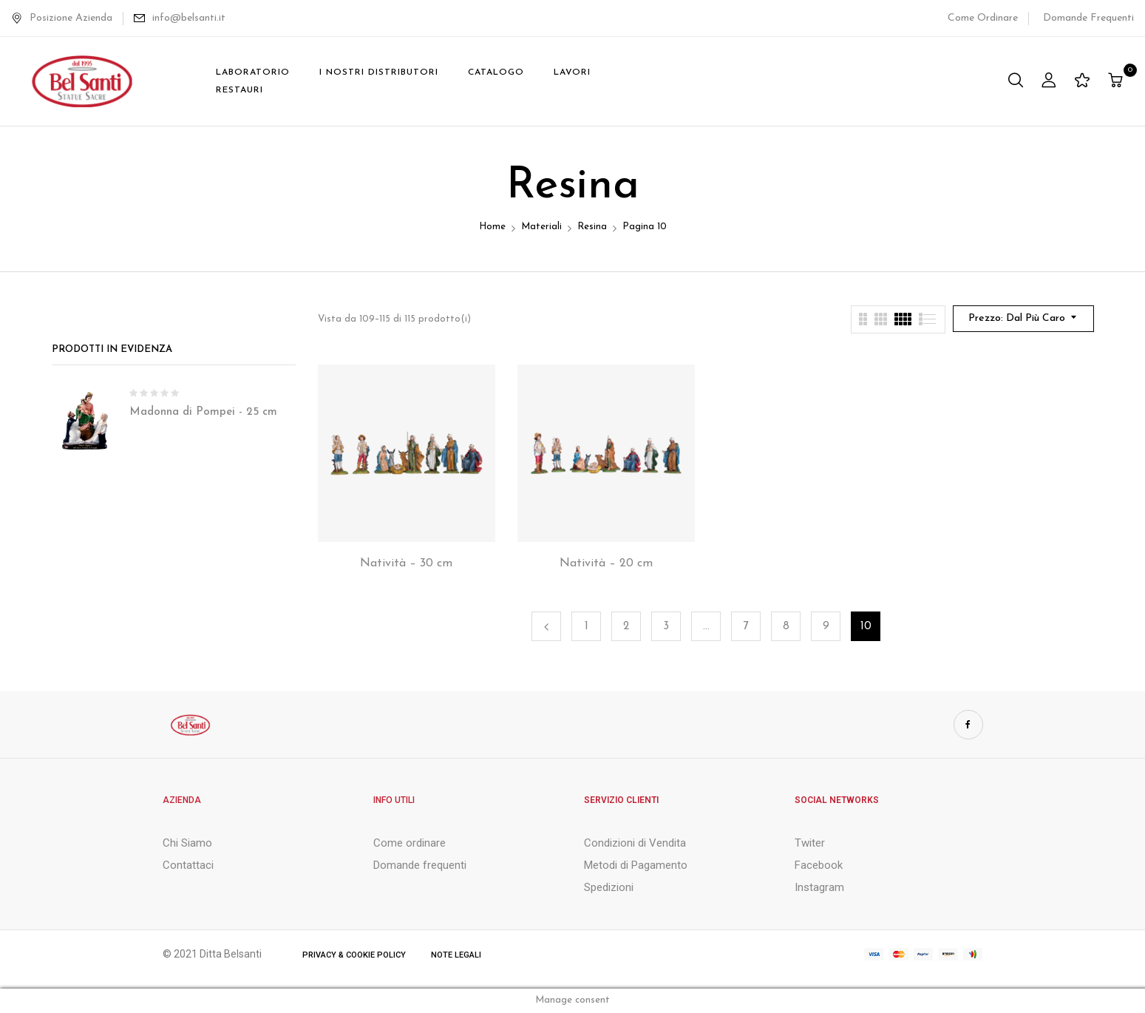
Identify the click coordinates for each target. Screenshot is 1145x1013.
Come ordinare (409, 843)
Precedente (546, 626)
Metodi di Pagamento (635, 865)
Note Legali (456, 955)
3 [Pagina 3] (666, 626)
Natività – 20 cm (606, 563)
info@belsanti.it (188, 18)
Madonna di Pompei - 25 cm (203, 412)
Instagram (819, 887)
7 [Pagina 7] (746, 626)
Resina (592, 226)
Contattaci (188, 865)
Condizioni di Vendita (635, 843)
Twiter (810, 843)
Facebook (819, 865)
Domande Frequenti (1088, 18)
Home (492, 226)
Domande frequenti (419, 865)
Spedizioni (608, 887)
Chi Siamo (187, 843)
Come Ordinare (983, 18)
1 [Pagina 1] (586, 626)
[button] (1117, 81)
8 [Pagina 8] (786, 626)
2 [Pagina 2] (626, 626)
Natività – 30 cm (406, 563)
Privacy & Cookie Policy (354, 955)
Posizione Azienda (61, 18)
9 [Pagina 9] (826, 626)
